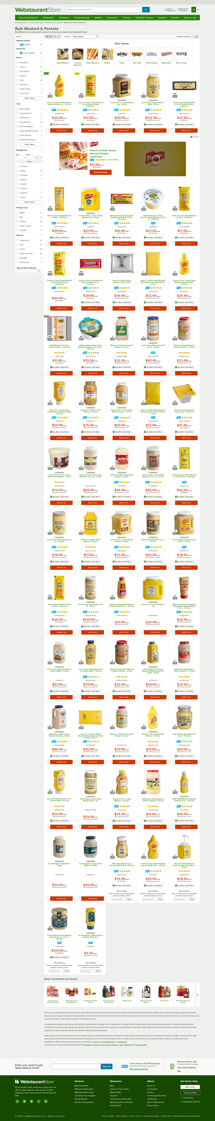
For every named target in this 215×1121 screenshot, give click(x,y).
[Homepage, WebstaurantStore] (38, 10)
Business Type (190, 17)
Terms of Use (135, 1116)
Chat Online (186, 1098)
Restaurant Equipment (28, 17)
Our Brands (152, 1089)
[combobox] (104, 9)
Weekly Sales (115, 1092)
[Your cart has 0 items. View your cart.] (195, 9)
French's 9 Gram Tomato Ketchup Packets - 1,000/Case (103, 153)
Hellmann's (128, 1045)
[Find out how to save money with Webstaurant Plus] (54, 110)
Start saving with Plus (139, 1069)
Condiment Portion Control (90, 1001)
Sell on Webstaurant (155, 1102)
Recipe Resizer (81, 1099)
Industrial (175, 17)
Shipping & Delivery (190, 1102)
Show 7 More (30, 98)
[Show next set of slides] (197, 995)
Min (17, 155)
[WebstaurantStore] (37, 1081)
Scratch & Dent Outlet (119, 1089)
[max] (30, 157)
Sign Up (107, 1066)
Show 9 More (29, 202)
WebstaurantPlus (82, 1086)
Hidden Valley (141, 1045)
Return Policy (153, 1106)
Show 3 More (30, 144)
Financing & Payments (156, 1096)
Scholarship (152, 1099)
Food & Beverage (81, 17)
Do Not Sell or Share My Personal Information (181, 1116)
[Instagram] (17, 1101)
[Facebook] (31, 1101)
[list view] (57, 36)
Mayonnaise (127, 1000)
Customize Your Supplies (85, 1096)
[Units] (38, 157)
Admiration (88, 1045)
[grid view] (49, 36)
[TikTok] (38, 1101)
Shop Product (100, 172)
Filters (18, 37)
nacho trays (97, 1042)
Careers (150, 1092)
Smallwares (64, 17)
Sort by (67, 37)
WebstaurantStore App (84, 1092)
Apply (29, 162)
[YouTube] (24, 1101)
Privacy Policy (121, 1116)
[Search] (39, 271)
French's (96, 1045)
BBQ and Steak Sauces (145, 1001)
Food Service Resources (120, 1099)
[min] (20, 157)
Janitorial (162, 17)
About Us (151, 1086)
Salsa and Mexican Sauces (183, 1001)
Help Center (190, 1087)
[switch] (195, 36)
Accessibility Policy (151, 1116)
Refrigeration (48, 17)
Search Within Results (26, 268)
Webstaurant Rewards (84, 1089)
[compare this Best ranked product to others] (78, 73)
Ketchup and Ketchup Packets (53, 1001)
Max (27, 155)
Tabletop (98, 17)
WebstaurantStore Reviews (121, 1102)
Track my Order (190, 1093)
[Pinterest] (46, 1101)
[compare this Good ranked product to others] (47, 316)
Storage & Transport (144, 17)
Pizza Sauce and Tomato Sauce (72, 1001)
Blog (112, 1086)
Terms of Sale (108, 1116)
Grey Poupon (105, 1045)
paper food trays (109, 1042)
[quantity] (48, 130)
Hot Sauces (164, 1000)
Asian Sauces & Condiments (108, 1001)
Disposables (112, 17)
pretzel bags (122, 1042)
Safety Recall (115, 1106)
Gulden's (114, 1045)
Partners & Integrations (84, 1102)
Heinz (121, 1045)
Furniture (127, 17)
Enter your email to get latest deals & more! (29, 1066)
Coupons (114, 1096)
